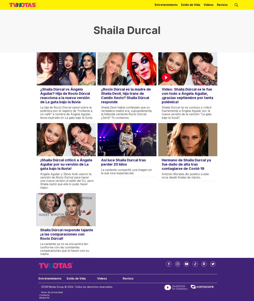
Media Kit (44, 297)
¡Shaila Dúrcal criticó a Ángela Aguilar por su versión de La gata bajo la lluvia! (66, 164)
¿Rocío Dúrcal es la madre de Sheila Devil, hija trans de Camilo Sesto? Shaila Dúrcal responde (126, 95)
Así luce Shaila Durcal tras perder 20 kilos (123, 162)
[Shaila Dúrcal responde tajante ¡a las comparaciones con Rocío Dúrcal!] (66, 209)
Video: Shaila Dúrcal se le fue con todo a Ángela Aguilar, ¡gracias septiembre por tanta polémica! (187, 95)
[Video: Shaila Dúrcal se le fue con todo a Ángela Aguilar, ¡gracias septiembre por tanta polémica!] (187, 68)
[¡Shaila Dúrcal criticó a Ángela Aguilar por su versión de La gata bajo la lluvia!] (66, 139)
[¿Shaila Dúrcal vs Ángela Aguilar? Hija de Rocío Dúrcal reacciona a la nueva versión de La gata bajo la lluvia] (66, 68)
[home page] (23, 5)
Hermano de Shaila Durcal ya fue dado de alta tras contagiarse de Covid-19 (186, 164)
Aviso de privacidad (52, 292)
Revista (222, 5)
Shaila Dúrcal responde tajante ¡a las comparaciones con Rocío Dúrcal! (66, 234)
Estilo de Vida (190, 5)
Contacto (44, 295)
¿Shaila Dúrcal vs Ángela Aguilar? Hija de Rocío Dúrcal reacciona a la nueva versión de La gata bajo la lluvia (65, 95)
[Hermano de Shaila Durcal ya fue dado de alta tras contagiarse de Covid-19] (187, 139)
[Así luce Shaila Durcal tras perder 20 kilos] (127, 139)
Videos (208, 5)
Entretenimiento (166, 5)
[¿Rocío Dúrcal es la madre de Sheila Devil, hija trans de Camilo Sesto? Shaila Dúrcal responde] (127, 68)
